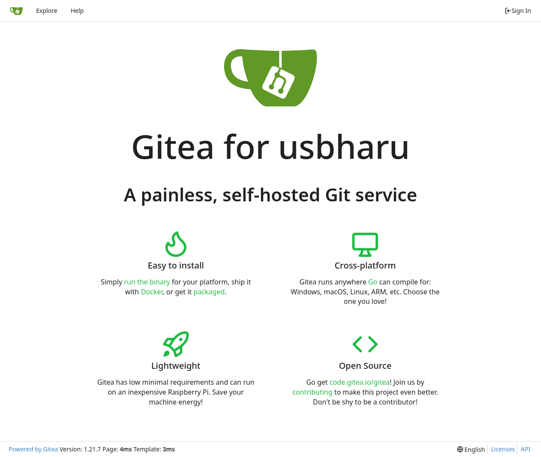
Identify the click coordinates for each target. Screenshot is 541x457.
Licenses (503, 449)
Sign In (517, 10)
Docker (152, 291)
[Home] (16, 11)
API (525, 449)
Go (372, 282)
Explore (46, 10)
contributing (312, 392)
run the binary (147, 282)
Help (77, 10)
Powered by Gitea (33, 449)
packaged (209, 291)
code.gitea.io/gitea (359, 382)
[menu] (471, 449)
